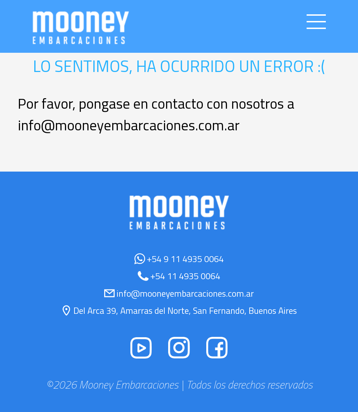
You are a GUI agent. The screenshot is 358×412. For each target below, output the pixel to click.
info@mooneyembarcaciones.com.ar (185, 293)
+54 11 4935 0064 (185, 276)
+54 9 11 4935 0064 (185, 259)
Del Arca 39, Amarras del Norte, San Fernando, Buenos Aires (185, 310)
